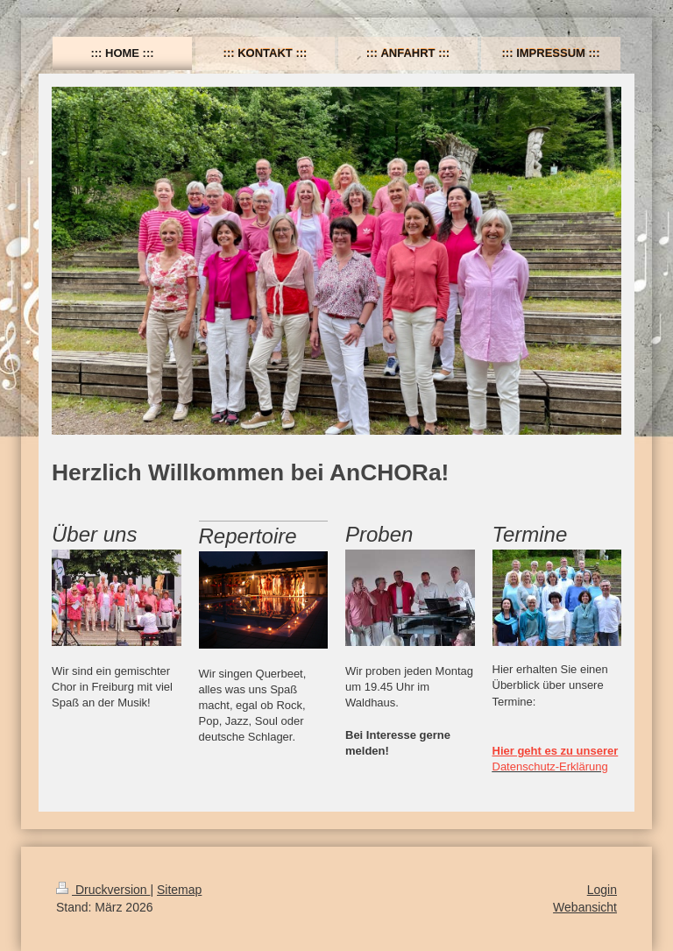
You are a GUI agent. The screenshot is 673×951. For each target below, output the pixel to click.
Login (602, 890)
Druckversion (103, 890)
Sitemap (179, 890)
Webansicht (585, 907)
